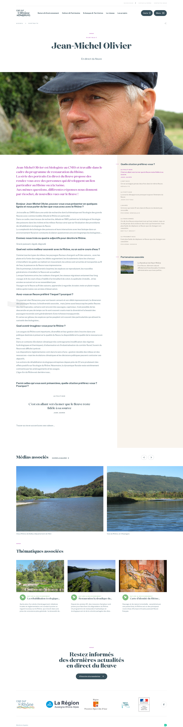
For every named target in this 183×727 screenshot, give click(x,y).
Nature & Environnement (48, 13)
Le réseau (110, 13)
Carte (147, 13)
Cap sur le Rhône (145, 3)
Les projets (122, 13)
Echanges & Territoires (93, 13)
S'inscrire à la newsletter (91, 676)
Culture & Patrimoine (71, 13)
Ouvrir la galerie (60, 458)
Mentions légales (22, 725)
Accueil (19, 23)
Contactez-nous (160, 3)
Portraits (33, 23)
